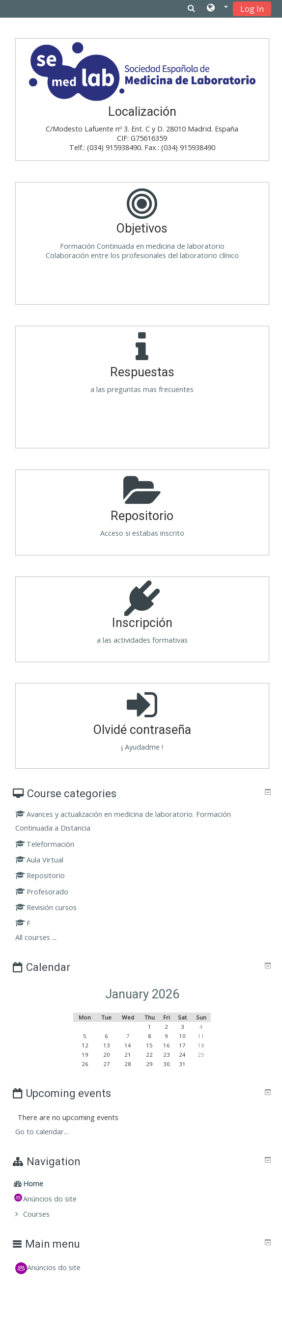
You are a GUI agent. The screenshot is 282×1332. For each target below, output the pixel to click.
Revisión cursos (46, 907)
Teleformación (45, 844)
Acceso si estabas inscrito (142, 533)
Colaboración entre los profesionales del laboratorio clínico (142, 255)
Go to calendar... (41, 1131)
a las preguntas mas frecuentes (142, 389)
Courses (36, 1214)
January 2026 (142, 994)
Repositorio (40, 875)
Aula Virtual (39, 859)
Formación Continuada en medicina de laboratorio (142, 246)
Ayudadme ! (143, 747)
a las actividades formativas (142, 640)
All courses (32, 937)
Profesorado (42, 891)
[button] (217, 8)
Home (33, 1183)
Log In (252, 8)
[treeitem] (142, 1184)
